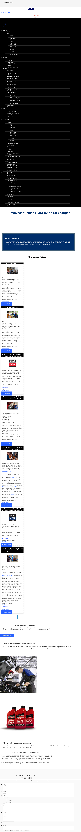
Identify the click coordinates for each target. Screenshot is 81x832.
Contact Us (10, 116)
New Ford (5, 30)
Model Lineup (10, 56)
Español (3, 4)
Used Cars (5, 57)
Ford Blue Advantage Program (14, 67)
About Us (5, 108)
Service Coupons (11, 70)
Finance (4, 71)
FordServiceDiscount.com (7, 576)
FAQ (18, 487)
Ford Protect (10, 107)
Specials (5, 68)
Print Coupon (5, 301)
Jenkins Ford (5, 13)
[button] (35, 118)
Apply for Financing (12, 81)
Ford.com (13, 495)
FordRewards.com (6, 472)
